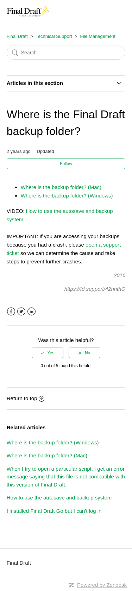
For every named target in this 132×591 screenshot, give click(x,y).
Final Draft (17, 36)
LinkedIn (31, 311)
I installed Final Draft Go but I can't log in (54, 511)
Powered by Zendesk (102, 585)
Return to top (26, 398)
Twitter (21, 311)
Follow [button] (66, 163)
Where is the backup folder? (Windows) (67, 196)
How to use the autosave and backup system (59, 498)
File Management (97, 36)
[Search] (66, 53)
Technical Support (54, 36)
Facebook (11, 311)
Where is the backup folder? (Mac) (61, 187)
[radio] (47, 353)
